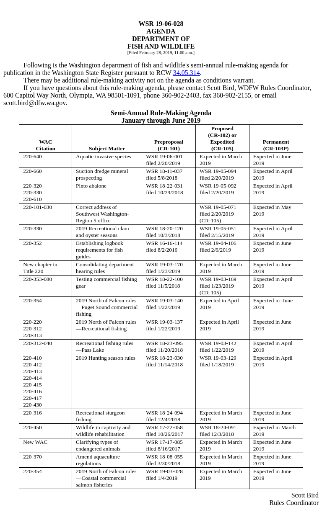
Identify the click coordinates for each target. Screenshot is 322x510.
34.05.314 (186, 72)
